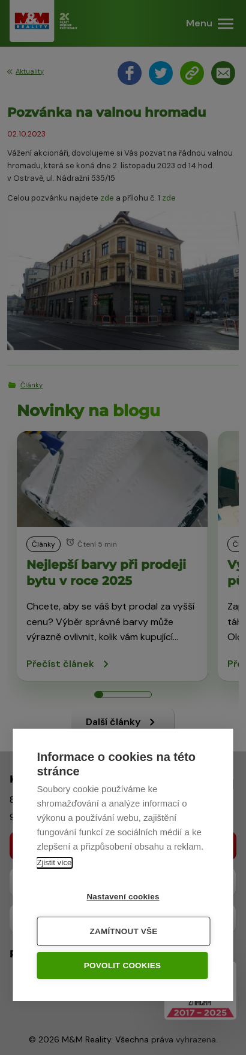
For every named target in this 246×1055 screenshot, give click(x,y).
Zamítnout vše (124, 931)
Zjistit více (54, 863)
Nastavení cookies (122, 897)
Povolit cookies (122, 966)
